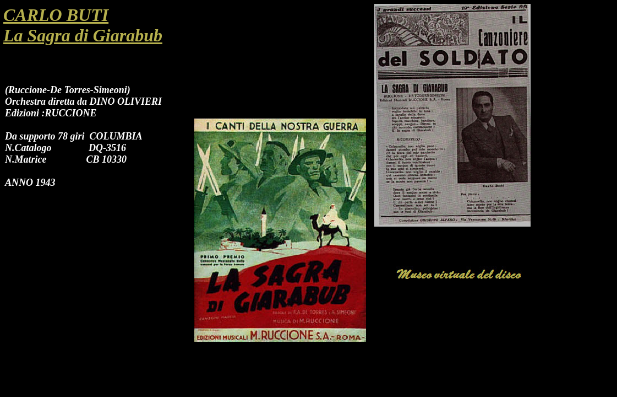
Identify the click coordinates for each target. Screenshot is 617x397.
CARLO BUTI (55, 15)
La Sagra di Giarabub (82, 35)
